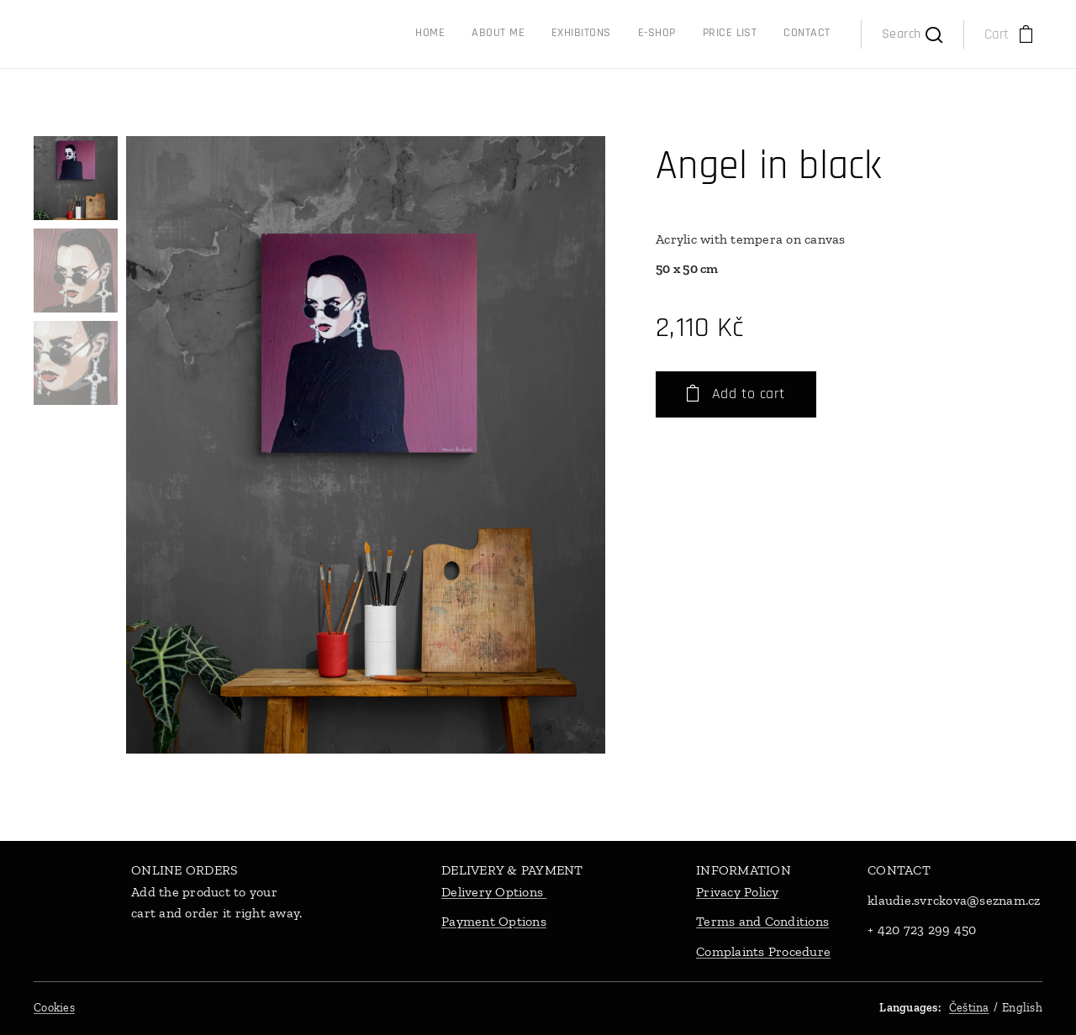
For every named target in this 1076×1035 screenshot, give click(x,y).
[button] (912, 34)
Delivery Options (493, 892)
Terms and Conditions (762, 922)
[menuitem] (691, 34)
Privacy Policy (737, 892)
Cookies (54, 1008)
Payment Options (493, 922)
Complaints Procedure (763, 951)
